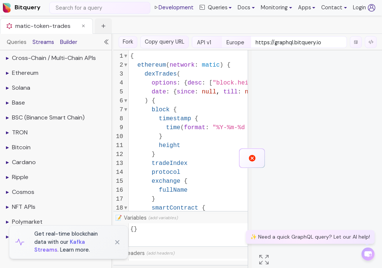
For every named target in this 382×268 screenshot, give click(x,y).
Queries (16, 42)
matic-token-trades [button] (43, 26)
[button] (246, 8)
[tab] (46, 26)
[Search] (99, 8)
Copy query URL (164, 41)
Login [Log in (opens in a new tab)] (364, 8)
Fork (128, 41)
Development (173, 8)
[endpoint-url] (299, 42)
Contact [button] (331, 7)
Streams (43, 42)
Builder (68, 42)
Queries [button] (214, 8)
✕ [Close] (117, 242)
